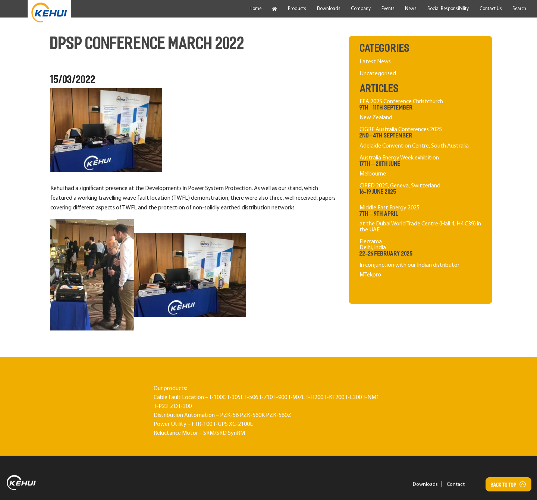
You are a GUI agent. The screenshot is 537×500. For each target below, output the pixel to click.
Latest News (375, 62)
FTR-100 (202, 424)
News (411, 8)
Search (519, 8)
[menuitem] (49, 12)
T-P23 (161, 406)
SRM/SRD (215, 433)
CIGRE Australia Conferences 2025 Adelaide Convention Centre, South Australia (420, 138)
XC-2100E (241, 424)
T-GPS (220, 424)
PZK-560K (252, 415)
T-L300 (353, 398)
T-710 (266, 398)
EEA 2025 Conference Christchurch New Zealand (420, 110)
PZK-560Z (278, 415)
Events (388, 8)
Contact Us (491, 8)
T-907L (296, 398)
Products (297, 8)
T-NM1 (370, 398)
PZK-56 (229, 415)
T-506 (251, 398)
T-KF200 (334, 398)
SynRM (236, 433)
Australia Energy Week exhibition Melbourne (420, 166)
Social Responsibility (448, 8)
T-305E (235, 398)
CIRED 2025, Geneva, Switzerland (420, 189)
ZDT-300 (181, 406)
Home (255, 8)
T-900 (280, 398)
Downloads (328, 8)
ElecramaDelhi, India (420, 259)
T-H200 (314, 398)
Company (361, 8)
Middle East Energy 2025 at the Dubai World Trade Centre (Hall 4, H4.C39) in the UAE (420, 219)
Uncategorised (377, 74)
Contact (456, 484)
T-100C (217, 398)
